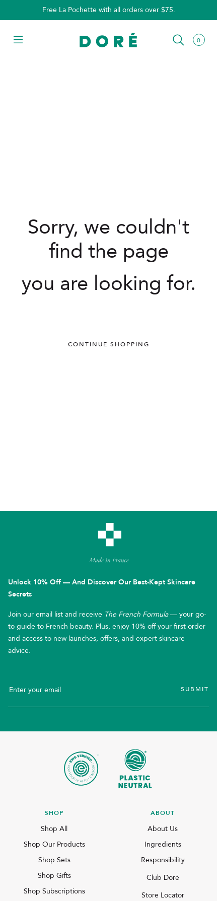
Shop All (54, 829)
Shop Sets (54, 860)
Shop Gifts (54, 875)
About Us (163, 829)
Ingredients (162, 844)
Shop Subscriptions (54, 891)
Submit (195, 689)
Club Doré (163, 877)
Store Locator (162, 895)
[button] (18, 40)
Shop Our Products (54, 844)
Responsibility (163, 860)
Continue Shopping (109, 344)
